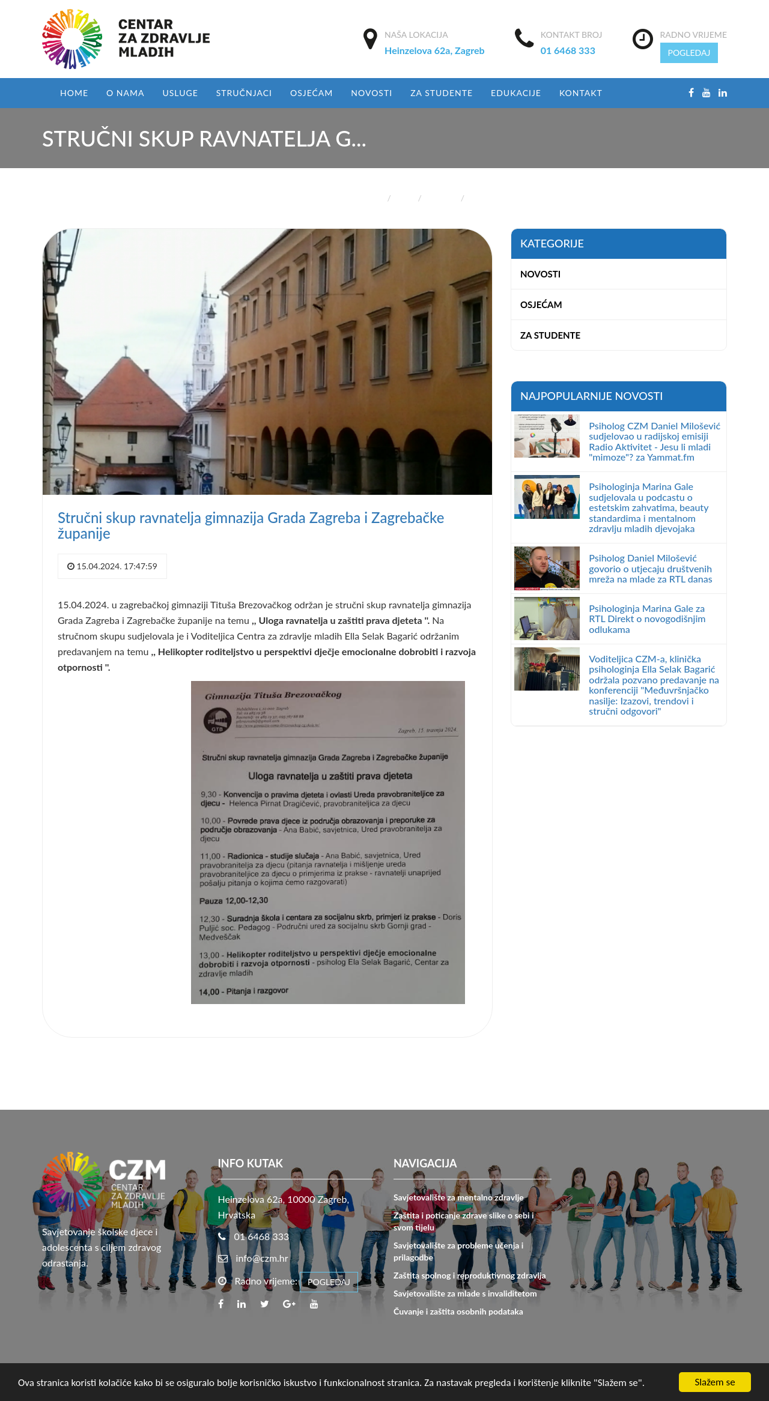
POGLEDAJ (689, 52)
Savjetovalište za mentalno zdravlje (459, 1197)
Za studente (441, 93)
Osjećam (311, 93)
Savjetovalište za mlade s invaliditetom (465, 1293)
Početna (367, 198)
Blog (404, 198)
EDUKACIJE (516, 93)
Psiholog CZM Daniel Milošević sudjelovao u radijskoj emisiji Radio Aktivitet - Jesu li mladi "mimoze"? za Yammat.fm (654, 441)
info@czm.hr (262, 1257)
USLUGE (180, 93)
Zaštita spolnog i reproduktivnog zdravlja (470, 1275)
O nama (125, 93)
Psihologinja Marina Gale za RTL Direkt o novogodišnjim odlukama (647, 618)
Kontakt (581, 93)
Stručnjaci (244, 93)
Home (74, 93)
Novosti (371, 93)
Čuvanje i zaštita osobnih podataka (458, 1311)
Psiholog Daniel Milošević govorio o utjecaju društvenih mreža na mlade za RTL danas (650, 568)
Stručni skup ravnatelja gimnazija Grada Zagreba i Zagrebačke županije (251, 525)
